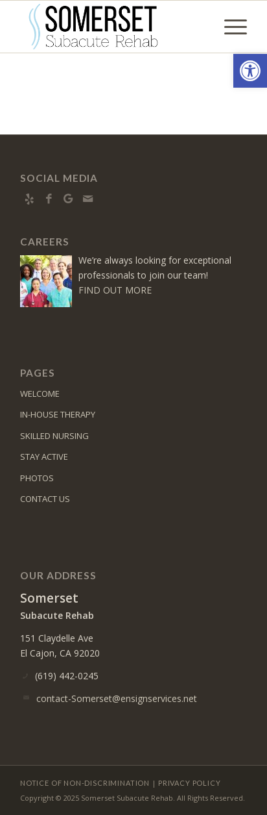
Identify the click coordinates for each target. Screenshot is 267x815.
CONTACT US (45, 499)
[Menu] (229, 27)
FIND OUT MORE (115, 290)
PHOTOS (37, 478)
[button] (250, 71)
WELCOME (40, 393)
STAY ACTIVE (44, 456)
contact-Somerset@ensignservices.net (116, 698)
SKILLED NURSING (54, 436)
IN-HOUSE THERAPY (57, 414)
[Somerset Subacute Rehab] (111, 27)
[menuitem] (229, 27)
